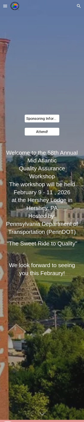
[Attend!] (42, 131)
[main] (42, 198)
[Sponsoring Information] (42, 118)
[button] (5, 6)
